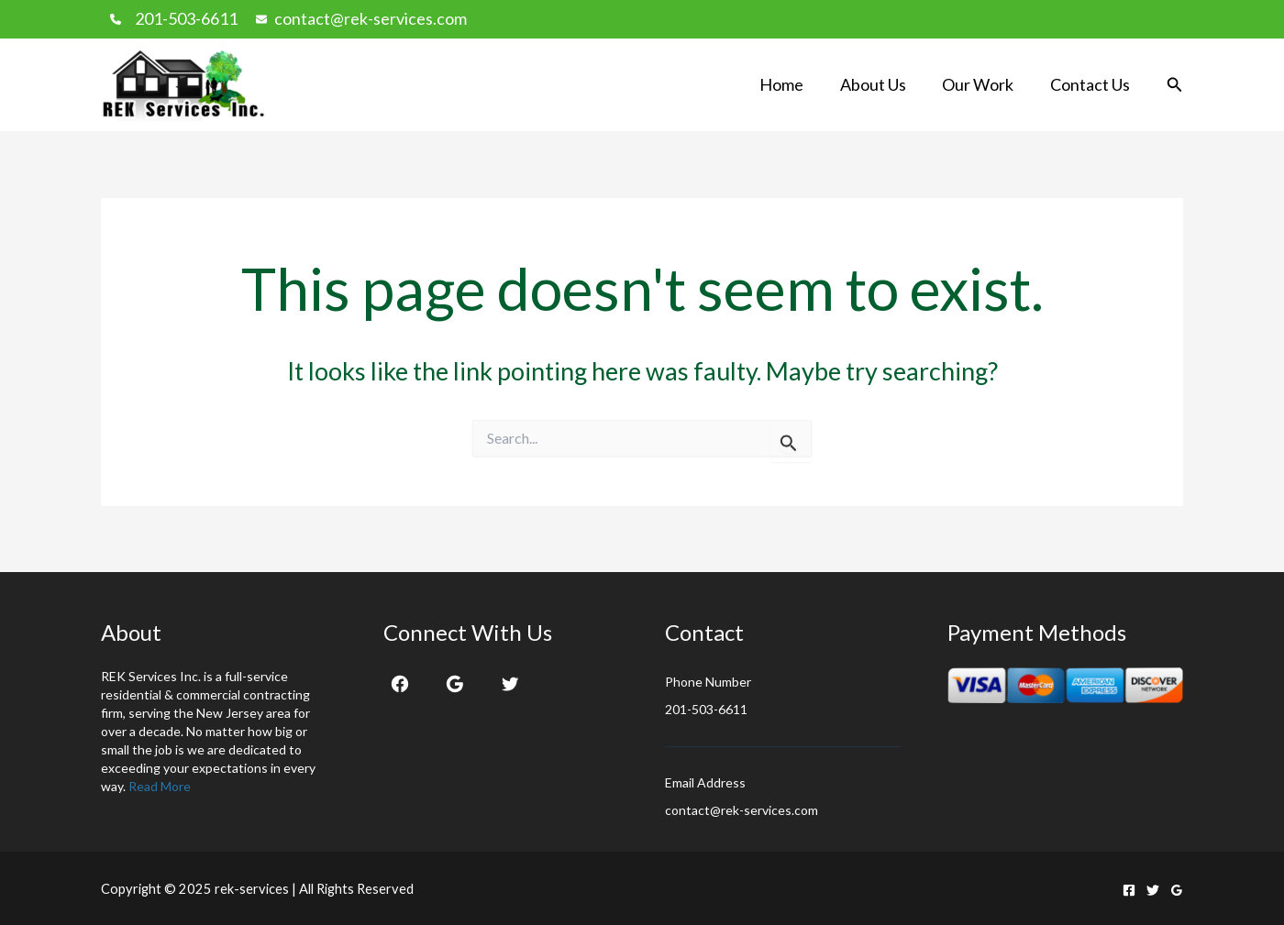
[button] (1175, 84)
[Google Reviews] (1176, 890)
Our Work (983, 84)
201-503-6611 (186, 18)
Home (793, 84)
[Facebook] (1129, 890)
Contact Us (1092, 84)
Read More (159, 786)
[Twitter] (1152, 890)
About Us (881, 84)
